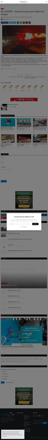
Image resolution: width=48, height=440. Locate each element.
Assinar (35, 224)
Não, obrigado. (24, 226)
